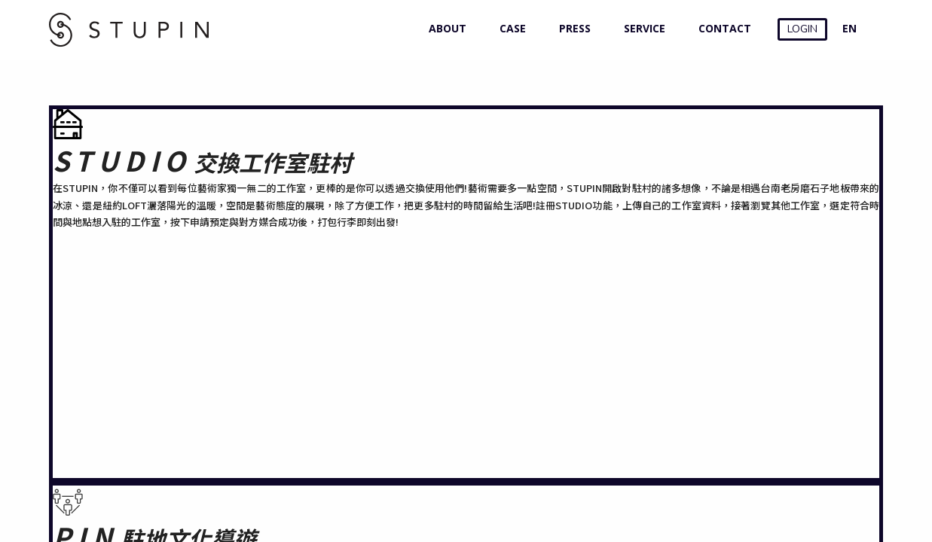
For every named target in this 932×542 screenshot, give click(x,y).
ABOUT (444, 28)
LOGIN (802, 29)
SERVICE (641, 28)
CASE (509, 28)
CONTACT (721, 28)
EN (849, 28)
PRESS (571, 28)
